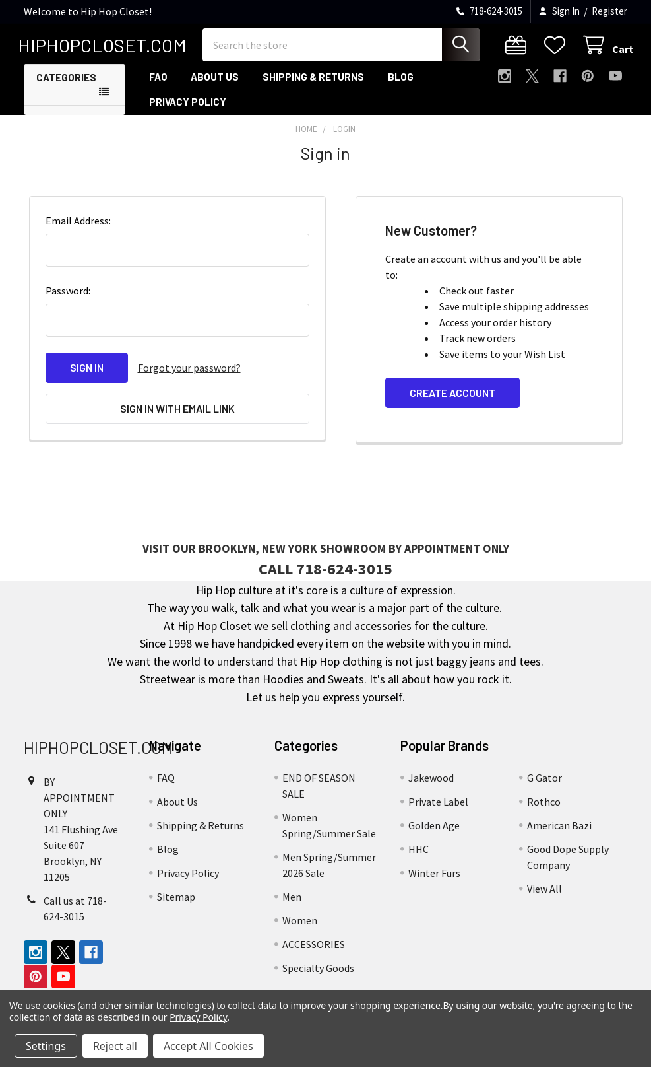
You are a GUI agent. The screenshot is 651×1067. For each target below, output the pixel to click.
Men (291, 901)
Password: (68, 295)
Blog (401, 81)
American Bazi (559, 830)
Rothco (544, 806)
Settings (46, 1046)
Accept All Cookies (208, 1046)
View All (544, 893)
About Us (215, 81)
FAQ (158, 81)
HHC (418, 853)
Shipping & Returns (313, 81)
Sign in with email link (177, 413)
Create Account (452, 397)
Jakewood (431, 782)
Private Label (438, 806)
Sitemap (176, 901)
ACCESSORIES (313, 948)
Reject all (115, 1046)
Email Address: (78, 225)
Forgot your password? (189, 372)
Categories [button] (66, 82)
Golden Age (434, 830)
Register (609, 11)
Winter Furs (434, 877)
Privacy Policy (187, 106)
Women (299, 925)
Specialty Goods (318, 972)
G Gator (544, 782)
